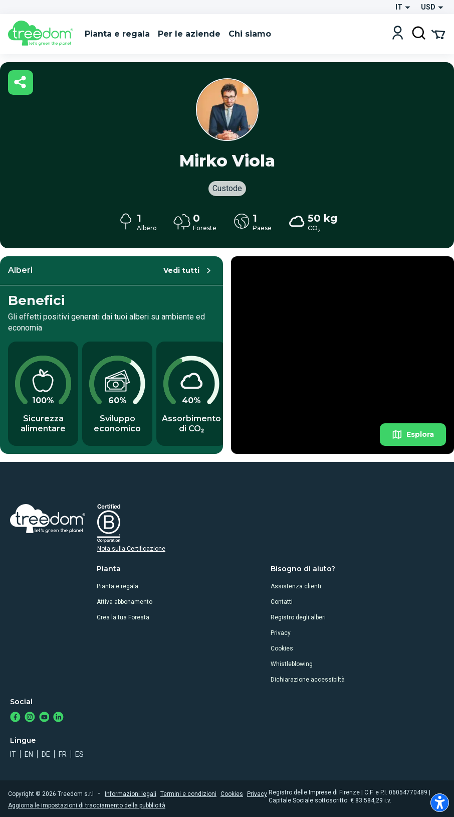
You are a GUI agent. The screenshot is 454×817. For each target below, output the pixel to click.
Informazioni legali (130, 793)
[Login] (397, 34)
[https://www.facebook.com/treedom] (15, 718)
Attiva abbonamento (124, 601)
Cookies (282, 648)
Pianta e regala (117, 586)
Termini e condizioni (188, 793)
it (13, 754)
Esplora (413, 434)
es (79, 754)
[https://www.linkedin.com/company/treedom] (58, 718)
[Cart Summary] (438, 33)
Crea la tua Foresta (123, 617)
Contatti (282, 601)
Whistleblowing (292, 664)
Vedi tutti (188, 270)
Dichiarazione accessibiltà (308, 679)
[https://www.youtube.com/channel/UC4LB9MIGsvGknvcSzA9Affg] (44, 718)
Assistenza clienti (296, 586)
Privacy (281, 632)
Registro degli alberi (298, 617)
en (29, 754)
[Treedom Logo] (42, 34)
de (46, 754)
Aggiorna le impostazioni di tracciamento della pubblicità (86, 805)
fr (63, 754)
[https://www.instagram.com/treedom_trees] (30, 718)
